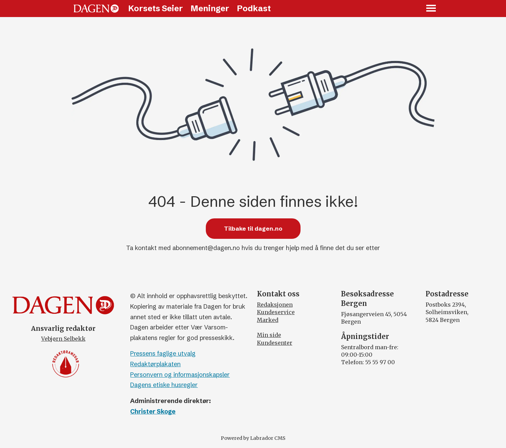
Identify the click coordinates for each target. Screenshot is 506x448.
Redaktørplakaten (155, 364)
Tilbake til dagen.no (253, 228)
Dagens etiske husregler (164, 385)
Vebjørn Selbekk (63, 338)
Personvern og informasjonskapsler (180, 375)
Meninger (209, 8)
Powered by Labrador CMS (253, 438)
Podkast (254, 8)
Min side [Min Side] (269, 334)
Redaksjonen (275, 304)
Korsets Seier (155, 8)
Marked (267, 319)
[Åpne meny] (431, 8)
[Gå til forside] (96, 8)
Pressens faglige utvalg (163, 353)
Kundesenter (274, 342)
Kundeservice (276, 312)
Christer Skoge (152, 411)
